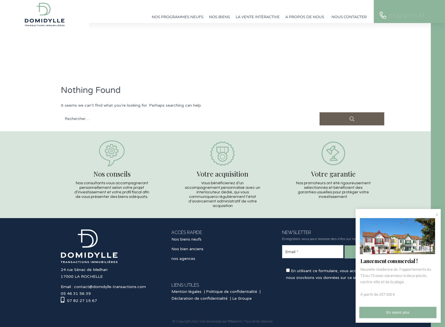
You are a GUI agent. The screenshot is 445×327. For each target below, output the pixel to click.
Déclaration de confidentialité (199, 298)
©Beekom (235, 321)
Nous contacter (349, 17)
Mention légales (186, 291)
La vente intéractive (258, 17)
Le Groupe (242, 298)
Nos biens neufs (186, 239)
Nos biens (219, 17)
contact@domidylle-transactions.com (110, 286)
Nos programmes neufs (177, 17)
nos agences (183, 258)
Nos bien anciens (187, 249)
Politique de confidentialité (231, 291)
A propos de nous (304, 17)
